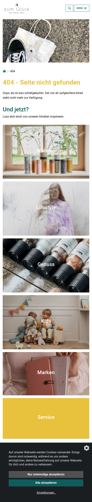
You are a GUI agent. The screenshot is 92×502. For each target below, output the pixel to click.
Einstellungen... (46, 492)
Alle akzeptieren (46, 482)
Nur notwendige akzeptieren (46, 474)
